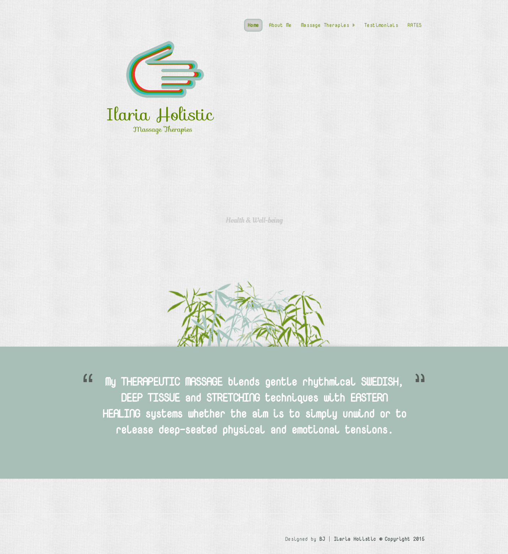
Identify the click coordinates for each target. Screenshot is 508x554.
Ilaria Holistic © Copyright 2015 (379, 539)
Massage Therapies (328, 25)
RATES (414, 25)
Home (253, 25)
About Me (280, 25)
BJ (322, 539)
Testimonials (381, 25)
